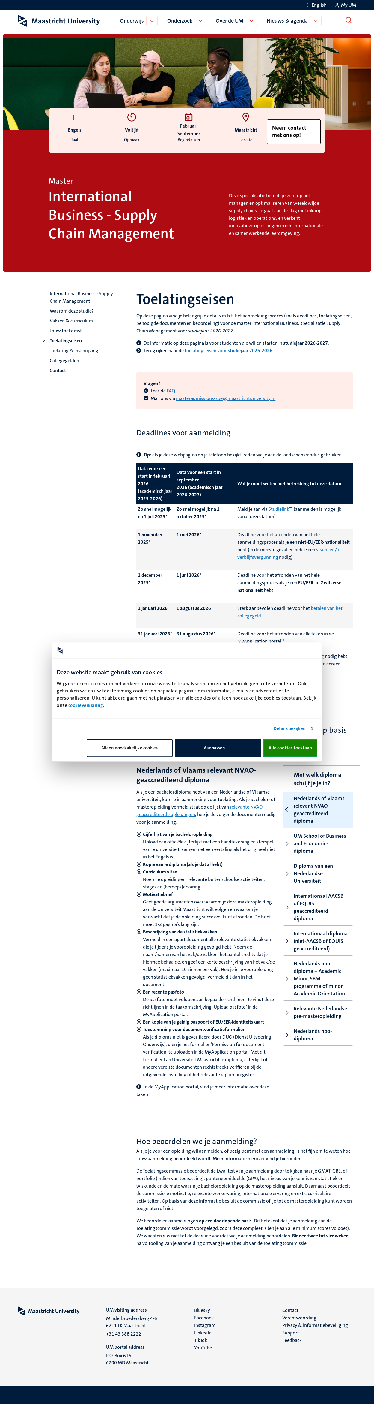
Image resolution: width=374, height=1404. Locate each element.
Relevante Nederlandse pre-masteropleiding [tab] (315, 1012)
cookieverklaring (85, 705)
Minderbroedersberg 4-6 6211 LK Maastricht (131, 1322)
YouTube (203, 1348)
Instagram (204, 1325)
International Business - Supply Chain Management (81, 297)
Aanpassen (218, 748)
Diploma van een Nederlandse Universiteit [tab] (308, 873)
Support (290, 1333)
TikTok (200, 1340)
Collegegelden (64, 360)
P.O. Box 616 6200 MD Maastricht (127, 1359)
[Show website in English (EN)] (315, 5)
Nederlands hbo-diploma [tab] (307, 1034)
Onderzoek (181, 20)
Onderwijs (133, 20)
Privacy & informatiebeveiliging (315, 1325)
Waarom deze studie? (72, 311)
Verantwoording (299, 1318)
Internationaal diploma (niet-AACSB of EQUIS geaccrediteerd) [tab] (315, 941)
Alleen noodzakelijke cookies (129, 748)
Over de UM (231, 20)
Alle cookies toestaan (290, 748)
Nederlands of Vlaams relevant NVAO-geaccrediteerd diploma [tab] (314, 810)
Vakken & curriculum (71, 321)
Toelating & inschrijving (74, 350)
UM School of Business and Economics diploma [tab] (314, 843)
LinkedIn (203, 1333)
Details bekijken (290, 728)
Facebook (204, 1318)
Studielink (279, 509)
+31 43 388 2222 (123, 1334)
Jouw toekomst (66, 331)
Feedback (292, 1340)
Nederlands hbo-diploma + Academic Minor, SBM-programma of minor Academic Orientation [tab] (314, 978)
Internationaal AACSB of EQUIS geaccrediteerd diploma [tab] (313, 907)
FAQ (171, 391)
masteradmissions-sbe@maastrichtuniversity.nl (225, 398)
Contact (58, 370)
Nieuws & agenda (288, 20)
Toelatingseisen (66, 340)
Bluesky (202, 1310)
